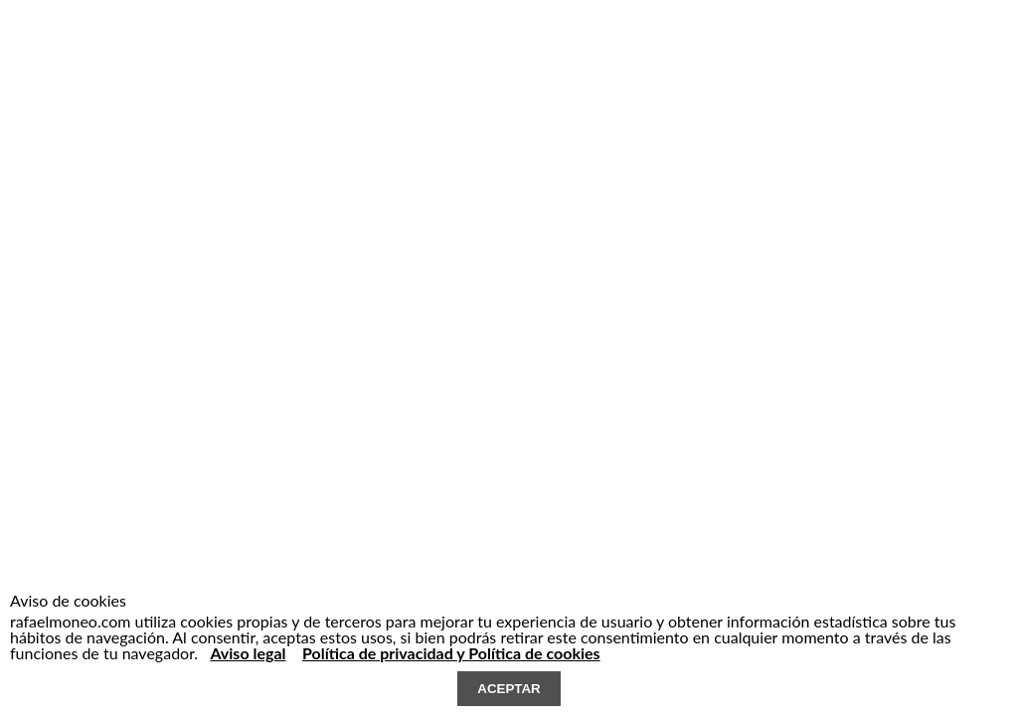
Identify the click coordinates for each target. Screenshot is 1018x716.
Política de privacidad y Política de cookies (451, 652)
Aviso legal (247, 652)
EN (667, 60)
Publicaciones (467, 60)
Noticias (533, 60)
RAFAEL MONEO (145, 53)
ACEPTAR (508, 688)
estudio (341, 60)
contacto (588, 60)
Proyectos (397, 60)
